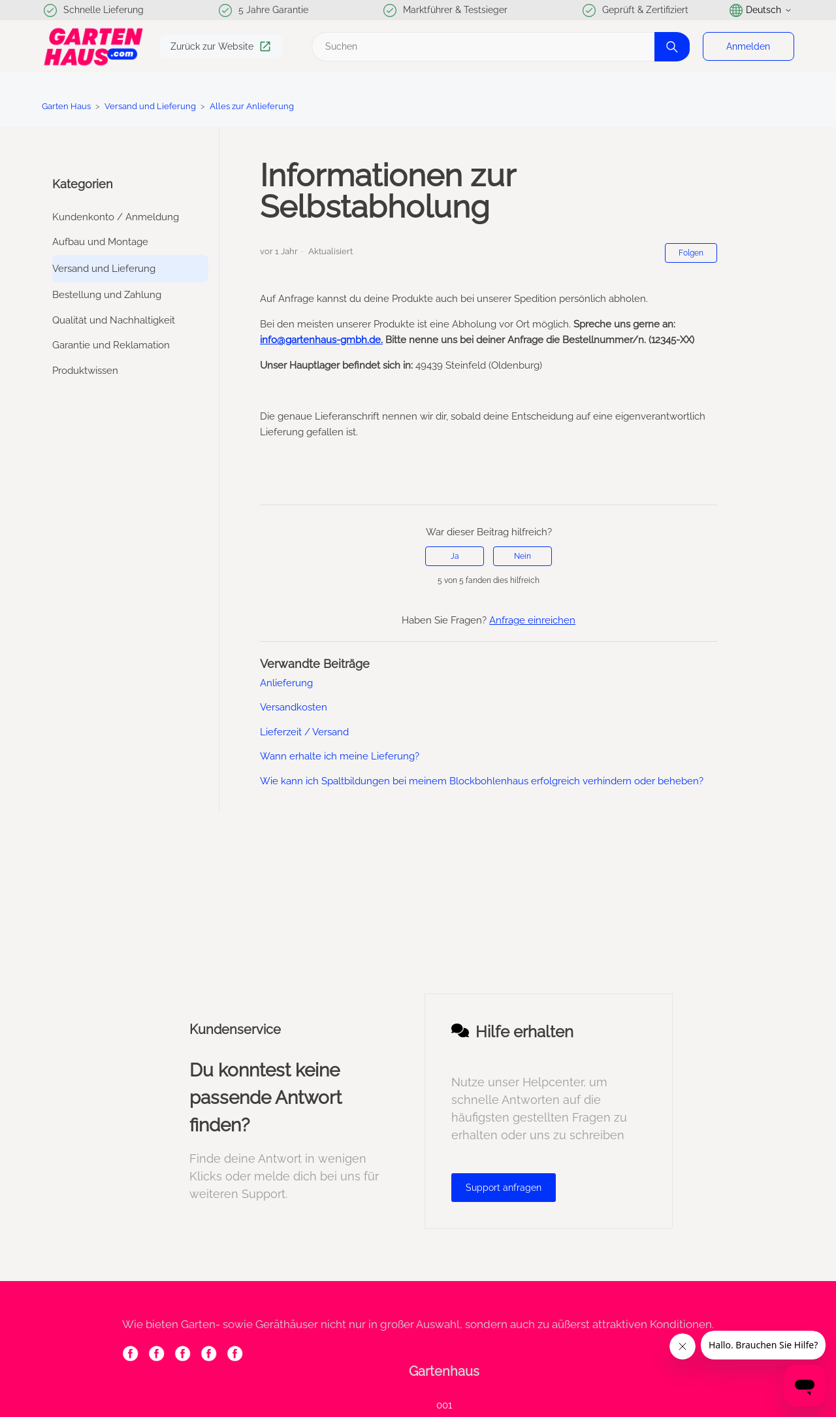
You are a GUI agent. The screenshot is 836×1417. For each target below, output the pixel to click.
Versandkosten (293, 707)
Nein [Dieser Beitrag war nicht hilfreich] (522, 556)
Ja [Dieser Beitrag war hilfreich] (455, 556)
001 (444, 1405)
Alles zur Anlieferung (252, 106)
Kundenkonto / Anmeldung (115, 217)
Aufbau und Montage (100, 242)
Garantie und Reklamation (111, 345)
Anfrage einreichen (532, 620)
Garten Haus (66, 106)
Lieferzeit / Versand (304, 732)
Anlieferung (286, 683)
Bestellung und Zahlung (106, 295)
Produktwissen (85, 370)
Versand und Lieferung (150, 106)
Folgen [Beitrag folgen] (691, 253)
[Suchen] (499, 46)
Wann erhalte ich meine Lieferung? (339, 756)
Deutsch (761, 10)
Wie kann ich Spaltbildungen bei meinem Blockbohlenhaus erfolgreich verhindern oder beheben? (481, 781)
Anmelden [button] (748, 46)
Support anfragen (503, 1187)
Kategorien (82, 184)
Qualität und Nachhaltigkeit (113, 320)
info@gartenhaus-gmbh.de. (321, 340)
